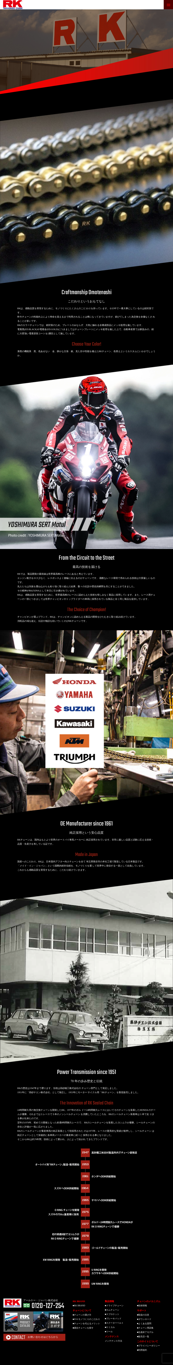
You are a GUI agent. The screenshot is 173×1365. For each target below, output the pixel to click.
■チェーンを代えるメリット (86, 1323)
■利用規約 (142, 1350)
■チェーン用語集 (145, 1328)
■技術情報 (142, 1305)
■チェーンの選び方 (82, 1315)
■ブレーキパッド (113, 1318)
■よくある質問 (144, 1323)
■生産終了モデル (145, 1332)
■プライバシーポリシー (148, 1346)
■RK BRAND (79, 1305)
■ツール (109, 1331)
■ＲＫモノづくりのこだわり (86, 1319)
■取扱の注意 (143, 1315)
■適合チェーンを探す (83, 1328)
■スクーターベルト (114, 1323)
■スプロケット (112, 1314)
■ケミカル (110, 1327)
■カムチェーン (112, 1310)
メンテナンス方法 (113, 1341)
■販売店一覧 (143, 1336)
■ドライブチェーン (114, 1305)
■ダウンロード (144, 1319)
